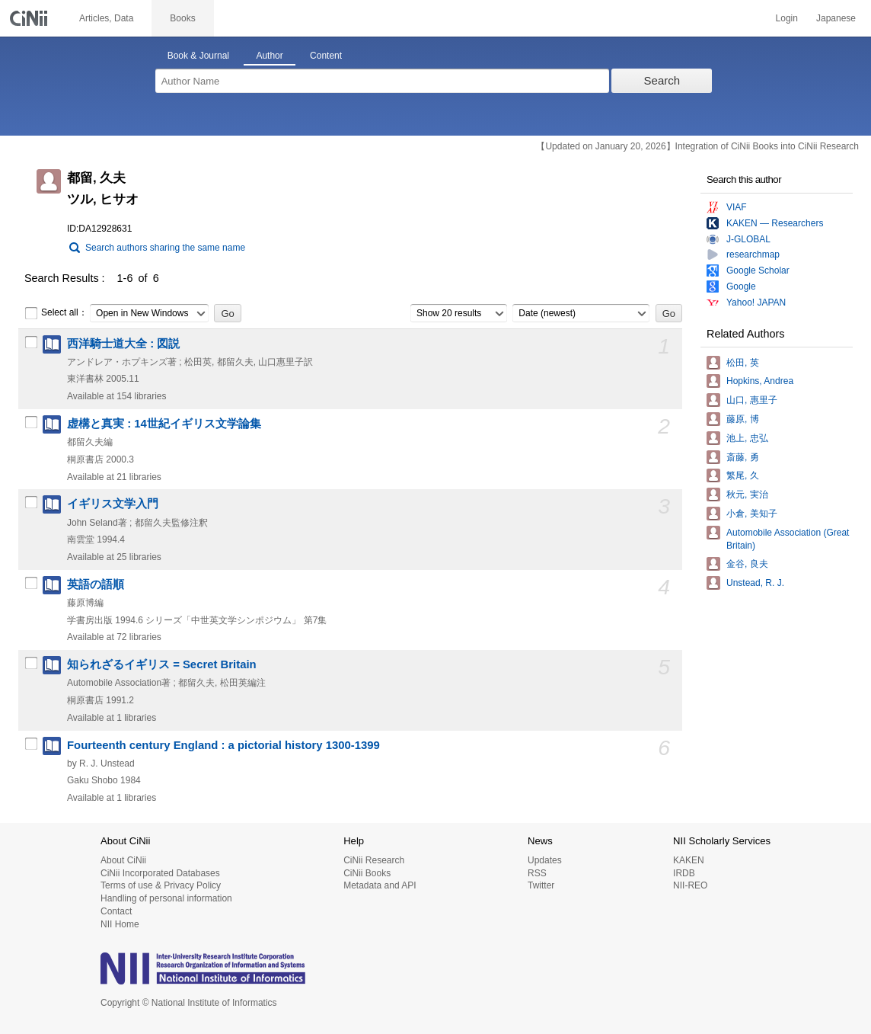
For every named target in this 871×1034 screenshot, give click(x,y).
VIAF (736, 207)
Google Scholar (758, 270)
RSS (537, 873)
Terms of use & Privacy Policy (160, 885)
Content (326, 55)
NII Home (119, 924)
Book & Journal (198, 55)
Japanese (836, 18)
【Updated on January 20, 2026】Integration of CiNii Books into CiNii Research (697, 146)
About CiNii (123, 860)
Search (662, 80)
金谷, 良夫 (747, 564)
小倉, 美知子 (751, 513)
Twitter (541, 885)
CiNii (30, 18)
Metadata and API (379, 885)
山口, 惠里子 (751, 400)
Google (741, 286)
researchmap (753, 254)
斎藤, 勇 (742, 457)
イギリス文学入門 (112, 504)
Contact (116, 911)
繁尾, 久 (742, 475)
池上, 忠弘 (747, 438)
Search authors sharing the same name (165, 247)
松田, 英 (742, 362)
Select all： (56, 313)
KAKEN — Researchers (774, 223)
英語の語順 (95, 584)
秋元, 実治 (747, 494)
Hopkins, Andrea (759, 381)
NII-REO (690, 885)
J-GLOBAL (748, 239)
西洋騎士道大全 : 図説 (123, 344)
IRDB (684, 873)
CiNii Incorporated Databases (160, 873)
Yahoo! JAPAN (756, 302)
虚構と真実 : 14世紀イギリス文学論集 (164, 424)
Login (787, 18)
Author (269, 55)
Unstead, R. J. (755, 583)
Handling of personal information (166, 898)
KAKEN (688, 860)
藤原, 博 (742, 419)
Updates (545, 860)
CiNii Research (373, 860)
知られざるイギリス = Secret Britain (162, 664)
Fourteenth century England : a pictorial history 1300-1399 (223, 745)
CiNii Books (367, 873)
